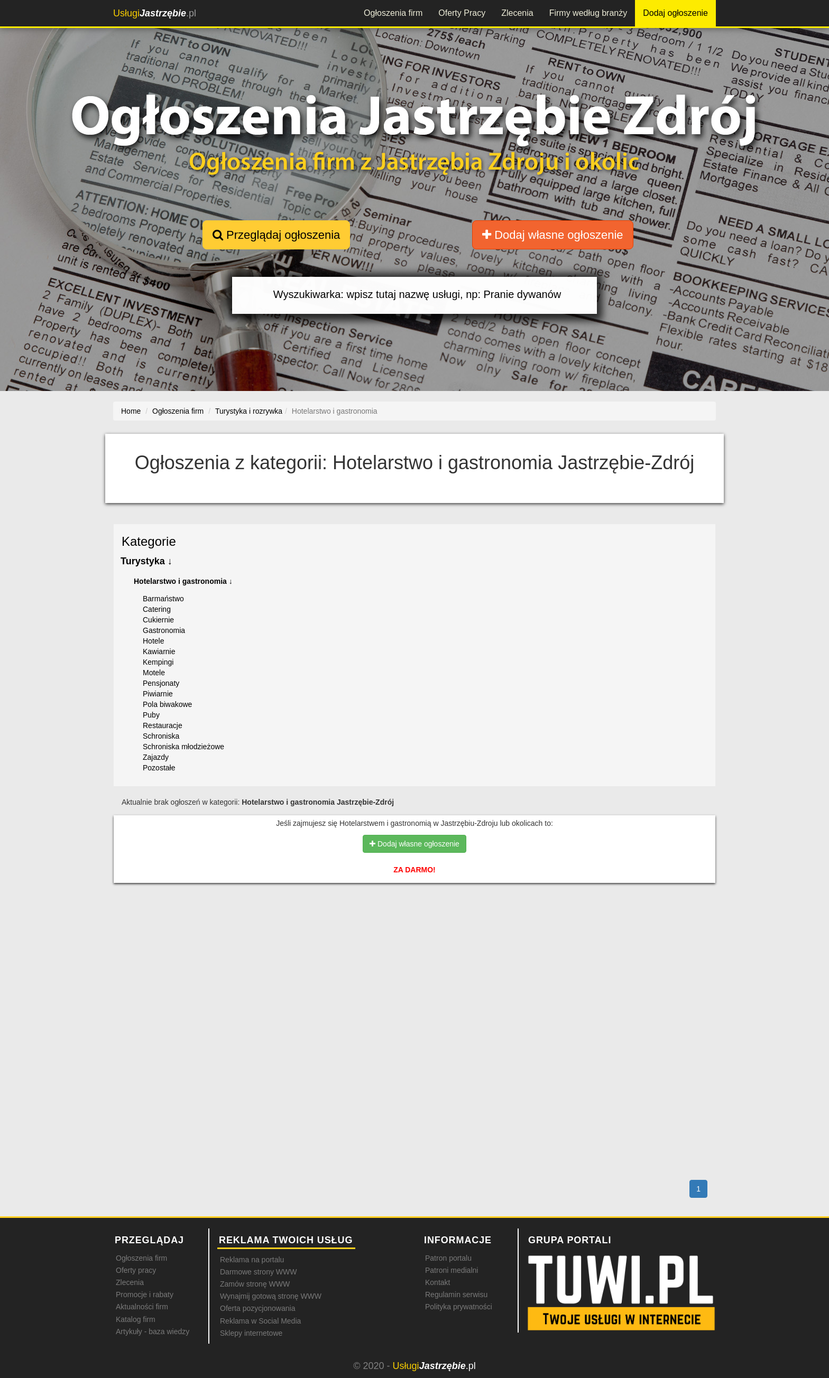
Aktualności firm (142, 1306)
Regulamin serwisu (456, 1294)
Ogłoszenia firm (393, 12)
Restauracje (162, 725)
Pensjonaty (161, 683)
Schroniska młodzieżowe (183, 746)
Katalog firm (135, 1319)
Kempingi (158, 662)
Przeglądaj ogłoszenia (276, 234)
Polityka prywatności (458, 1306)
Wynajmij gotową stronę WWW (270, 1296)
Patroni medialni (451, 1270)
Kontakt (437, 1282)
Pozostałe (159, 768)
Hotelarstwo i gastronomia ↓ (183, 581)
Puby (151, 715)
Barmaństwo (163, 598)
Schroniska (161, 736)
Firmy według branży (588, 12)
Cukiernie (158, 620)
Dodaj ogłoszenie (675, 12)
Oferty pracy (136, 1270)
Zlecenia (517, 12)
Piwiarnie (158, 694)
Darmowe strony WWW (258, 1272)
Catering (157, 609)
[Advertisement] (414, 936)
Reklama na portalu (252, 1259)
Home (131, 411)
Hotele (153, 641)
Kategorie (149, 541)
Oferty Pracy (461, 12)
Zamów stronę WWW (255, 1284)
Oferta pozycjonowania (257, 1308)
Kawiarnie (159, 651)
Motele (154, 672)
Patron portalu (448, 1258)
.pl (154, 13)
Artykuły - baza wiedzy (152, 1331)
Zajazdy (156, 757)
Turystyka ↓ (146, 561)
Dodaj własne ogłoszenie (552, 234)
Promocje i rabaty (144, 1294)
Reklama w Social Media (260, 1321)
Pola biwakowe (167, 704)
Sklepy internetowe (251, 1333)
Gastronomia (164, 630)
